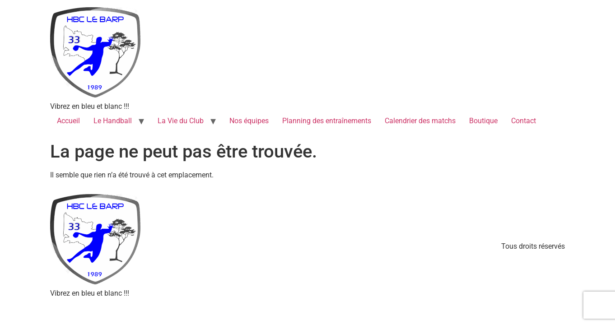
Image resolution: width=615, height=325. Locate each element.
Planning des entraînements (326, 120)
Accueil (68, 120)
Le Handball (112, 120)
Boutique (483, 120)
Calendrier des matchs (420, 120)
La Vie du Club (181, 120)
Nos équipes (249, 120)
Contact (523, 120)
